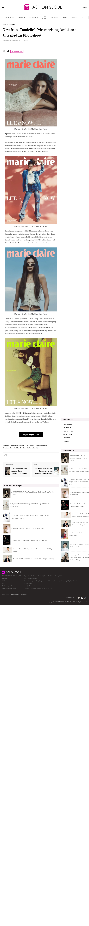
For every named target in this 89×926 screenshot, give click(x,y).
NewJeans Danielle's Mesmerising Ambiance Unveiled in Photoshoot (39, 32)
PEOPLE (54, 18)
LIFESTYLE (33, 18)
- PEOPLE (66, 438)
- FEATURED (67, 424)
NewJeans (30, 445)
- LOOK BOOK (68, 434)
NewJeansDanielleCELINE (12, 448)
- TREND (66, 441)
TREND (64, 18)
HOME (4, 24)
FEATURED (9, 18)
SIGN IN (84, 7)
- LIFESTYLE (68, 431)
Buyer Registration (31, 435)
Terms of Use (5, 594)
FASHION (21, 18)
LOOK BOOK (44, 18)
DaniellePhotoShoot (30, 448)
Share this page (17, 51)
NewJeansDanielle (42, 445)
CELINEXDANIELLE (17, 445)
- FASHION (67, 427)
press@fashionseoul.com (30, 586)
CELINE (6, 445)
